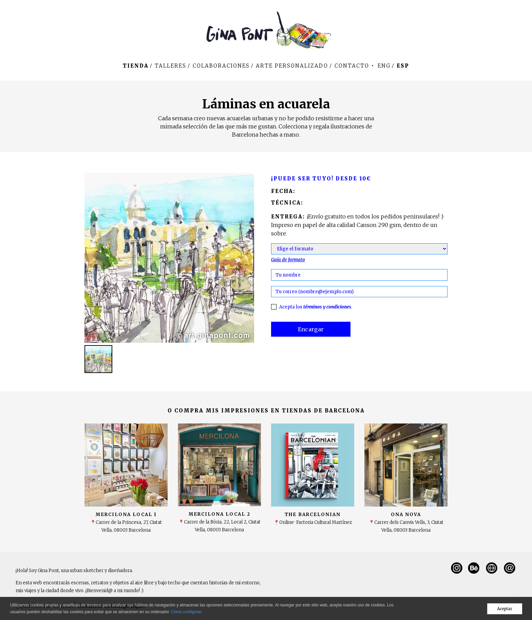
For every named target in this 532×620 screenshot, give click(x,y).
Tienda (136, 66)
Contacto (352, 66)
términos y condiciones (327, 307)
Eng (384, 66)
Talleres (170, 66)
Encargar (311, 329)
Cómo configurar (186, 611)
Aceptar (504, 608)
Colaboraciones (221, 66)
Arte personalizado (292, 66)
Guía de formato (288, 260)
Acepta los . (315, 307)
